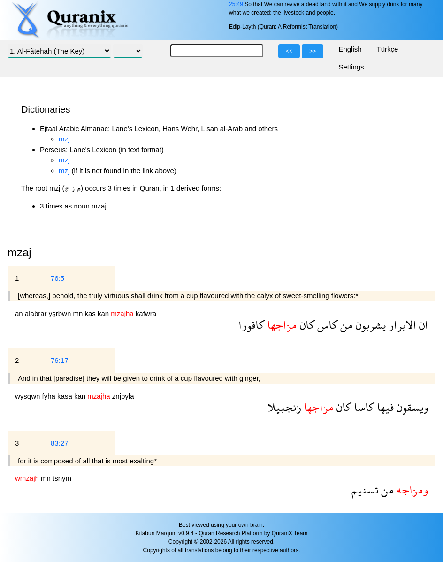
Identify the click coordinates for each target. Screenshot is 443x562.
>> (312, 51)
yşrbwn (61, 313)
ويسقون (411, 406)
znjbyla (123, 396)
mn (78, 313)
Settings (351, 67)
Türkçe (387, 49)
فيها (384, 406)
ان (422, 324)
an (20, 313)
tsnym (62, 478)
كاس (325, 324)
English (349, 49)
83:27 (60, 443)
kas (91, 313)
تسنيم (364, 489)
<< (289, 51)
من (345, 324)
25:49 (236, 4)
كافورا (251, 324)
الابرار (401, 324)
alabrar (37, 313)
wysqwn (28, 396)
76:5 (57, 278)
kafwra (146, 313)
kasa (65, 396)
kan (104, 313)
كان (305, 324)
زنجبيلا (284, 406)
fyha (50, 396)
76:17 (60, 360)
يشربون (369, 324)
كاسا (362, 406)
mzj (64, 139)
